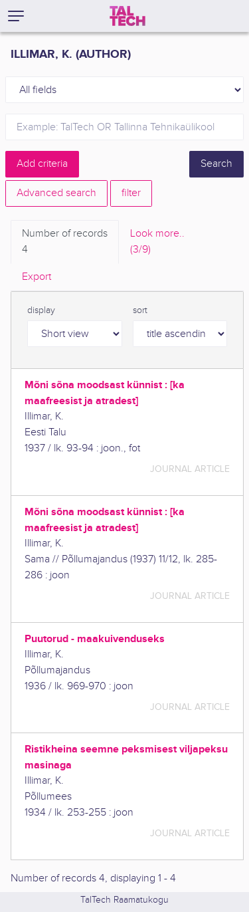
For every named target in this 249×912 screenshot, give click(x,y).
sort (140, 310)
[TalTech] (127, 16)
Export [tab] (36, 277)
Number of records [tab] (65, 242)
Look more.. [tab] (157, 242)
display (41, 310)
